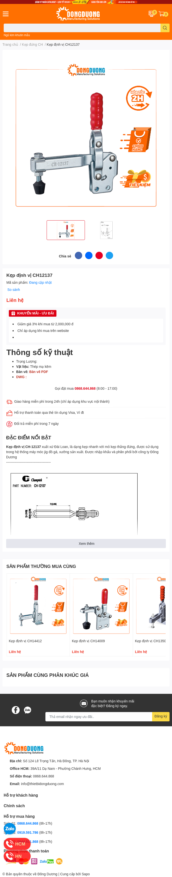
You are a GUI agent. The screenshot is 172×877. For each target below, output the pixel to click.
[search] (165, 28)
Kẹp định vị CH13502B (152, 641)
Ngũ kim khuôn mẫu (17, 35)
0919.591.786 (28, 832)
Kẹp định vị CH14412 (25, 641)
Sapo (86, 874)
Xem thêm (86, 543)
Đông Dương (47, 874)
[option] (66, 230)
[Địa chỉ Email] (107, 716)
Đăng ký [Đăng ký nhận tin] (161, 716)
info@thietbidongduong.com (42, 784)
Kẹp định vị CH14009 (88, 641)
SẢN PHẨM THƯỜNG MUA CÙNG (41, 566)
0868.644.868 (85, 388)
